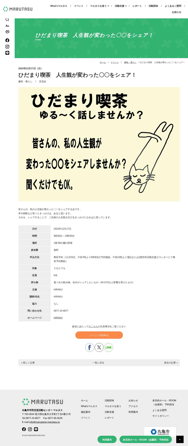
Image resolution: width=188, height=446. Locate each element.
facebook (89, 347)
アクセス (133, 406)
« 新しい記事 (28, 362)
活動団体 (153, 6)
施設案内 (85, 412)
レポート (137, 6)
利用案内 (107, 439)
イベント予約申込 (99, 335)
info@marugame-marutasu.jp (44, 422)
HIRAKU (58, 318)
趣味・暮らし (130, 62)
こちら (94, 326)
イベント (78, 6)
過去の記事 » (171, 362)
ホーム (103, 62)
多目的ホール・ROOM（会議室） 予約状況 (145, 439)
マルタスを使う (98, 6)
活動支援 (119, 6)
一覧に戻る (98, 362)
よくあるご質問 (173, 6)
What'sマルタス (58, 6)
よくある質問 (159, 410)
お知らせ (176, 12)
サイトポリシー (160, 416)
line (108, 347)
